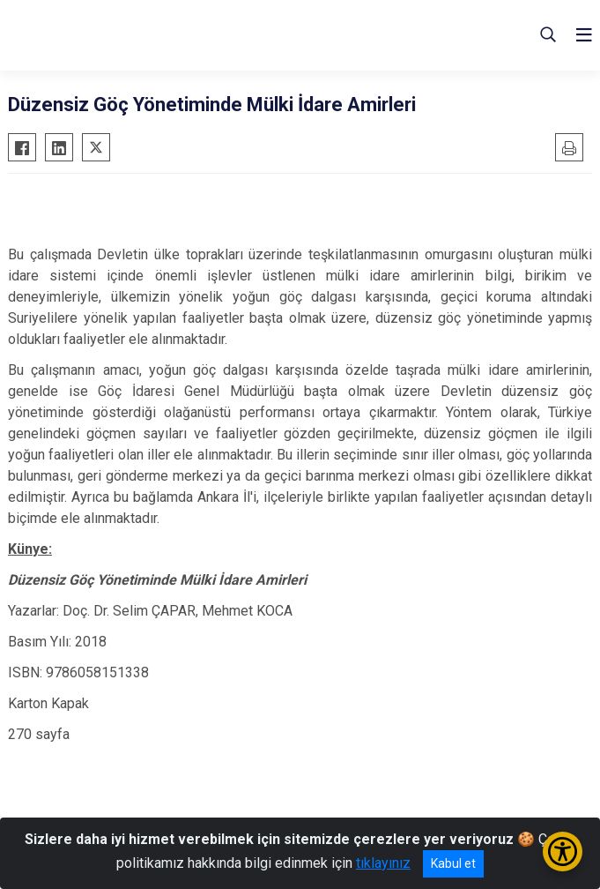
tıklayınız (383, 863)
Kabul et (453, 863)
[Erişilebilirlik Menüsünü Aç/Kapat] (562, 851)
